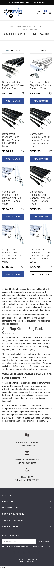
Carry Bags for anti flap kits (14, 421)
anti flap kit (46, 310)
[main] (27, 169)
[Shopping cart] (44, 13)
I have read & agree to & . (26, 546)
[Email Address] (19, 541)
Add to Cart (13, 101)
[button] (22, 93)
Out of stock (41, 274)
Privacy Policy (44, 546)
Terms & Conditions (29, 546)
